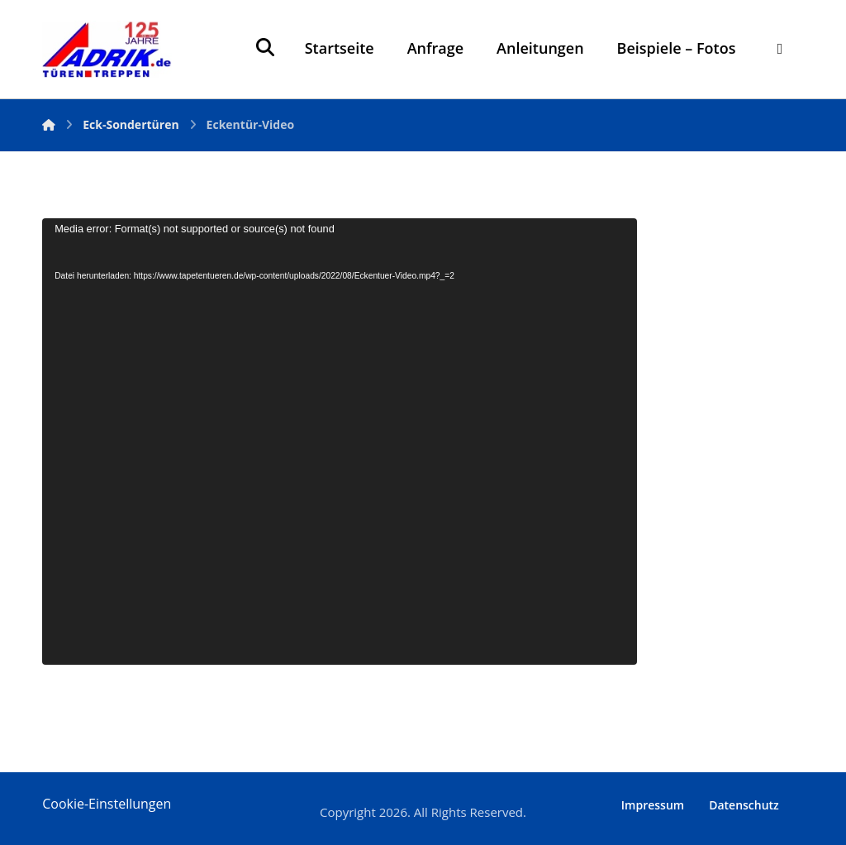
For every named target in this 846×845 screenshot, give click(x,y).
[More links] (779, 48)
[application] (339, 441)
